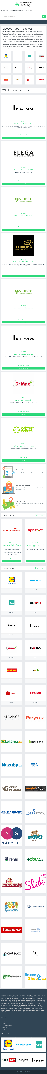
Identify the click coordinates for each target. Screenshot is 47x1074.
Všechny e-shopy (40, 568)
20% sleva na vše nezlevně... (23, 170)
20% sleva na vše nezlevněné (23, 172)
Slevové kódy (5, 1027)
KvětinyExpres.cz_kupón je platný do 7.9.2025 (23, 448)
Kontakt (4, 1023)
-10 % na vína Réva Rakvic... (23, 216)
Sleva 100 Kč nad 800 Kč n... (23, 400)
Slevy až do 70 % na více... (23, 354)
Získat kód (23, 137)
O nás (3, 1021)
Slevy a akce (5, 1029)
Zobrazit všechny (40, 90)
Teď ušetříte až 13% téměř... (23, 123)
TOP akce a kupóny (7, 1025)
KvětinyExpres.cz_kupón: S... (23, 446)
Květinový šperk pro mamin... (23, 262)
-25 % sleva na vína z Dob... (23, 308)
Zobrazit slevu (23, 230)
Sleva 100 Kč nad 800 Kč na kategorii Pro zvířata (23, 402)
